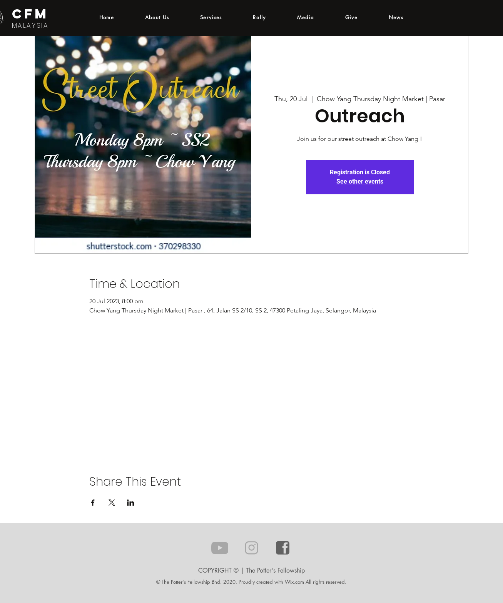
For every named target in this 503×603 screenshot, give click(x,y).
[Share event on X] (111, 502)
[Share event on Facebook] (93, 502)
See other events (359, 181)
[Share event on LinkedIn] (130, 502)
